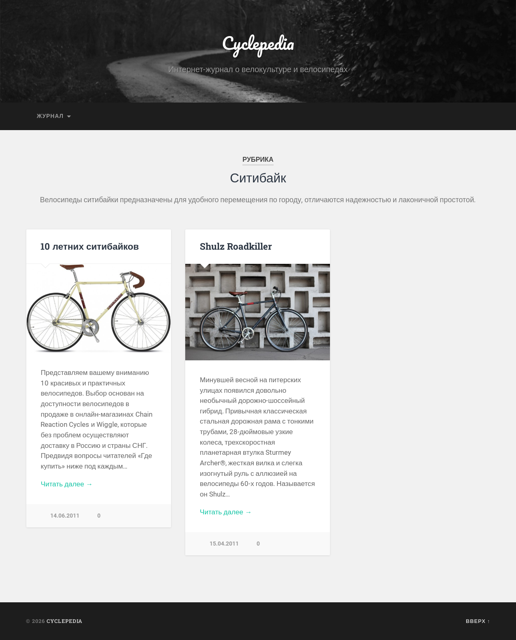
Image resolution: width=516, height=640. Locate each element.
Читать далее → (66, 484)
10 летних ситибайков (90, 246)
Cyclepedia (258, 42)
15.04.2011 (224, 543)
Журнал (50, 116)
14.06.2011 (64, 515)
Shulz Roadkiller (236, 246)
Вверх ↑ (478, 621)
